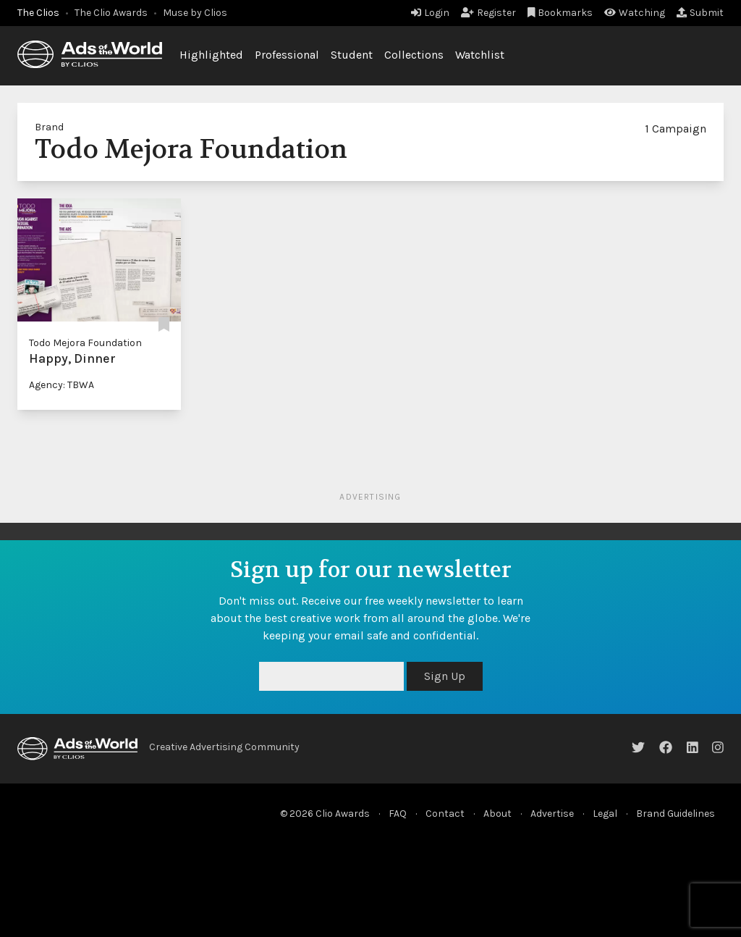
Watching (634, 13)
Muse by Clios (195, 13)
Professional (287, 55)
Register (488, 13)
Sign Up (444, 676)
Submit (700, 13)
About (497, 813)
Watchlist (479, 55)
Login (430, 13)
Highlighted (211, 55)
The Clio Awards (111, 13)
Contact (445, 813)
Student (352, 55)
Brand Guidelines (675, 813)
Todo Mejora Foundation (85, 343)
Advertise (552, 813)
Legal (605, 813)
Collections (414, 55)
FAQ (398, 813)
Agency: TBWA (61, 385)
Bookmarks (560, 13)
